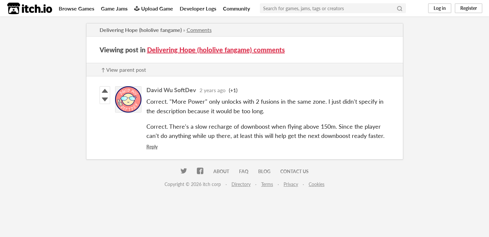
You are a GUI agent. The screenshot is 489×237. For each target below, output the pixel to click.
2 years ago (212, 90)
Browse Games (76, 8)
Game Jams (114, 8)
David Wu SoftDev (171, 89)
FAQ (243, 171)
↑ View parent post (123, 69)
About (221, 171)
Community (236, 8)
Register (468, 8)
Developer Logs (198, 8)
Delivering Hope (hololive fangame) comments (216, 50)
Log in (440, 8)
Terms (267, 184)
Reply (152, 146)
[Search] (399, 8)
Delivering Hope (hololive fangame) (141, 30)
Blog (264, 171)
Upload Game (153, 8)
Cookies (316, 184)
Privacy (291, 184)
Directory (241, 184)
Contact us (294, 171)
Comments (199, 30)
